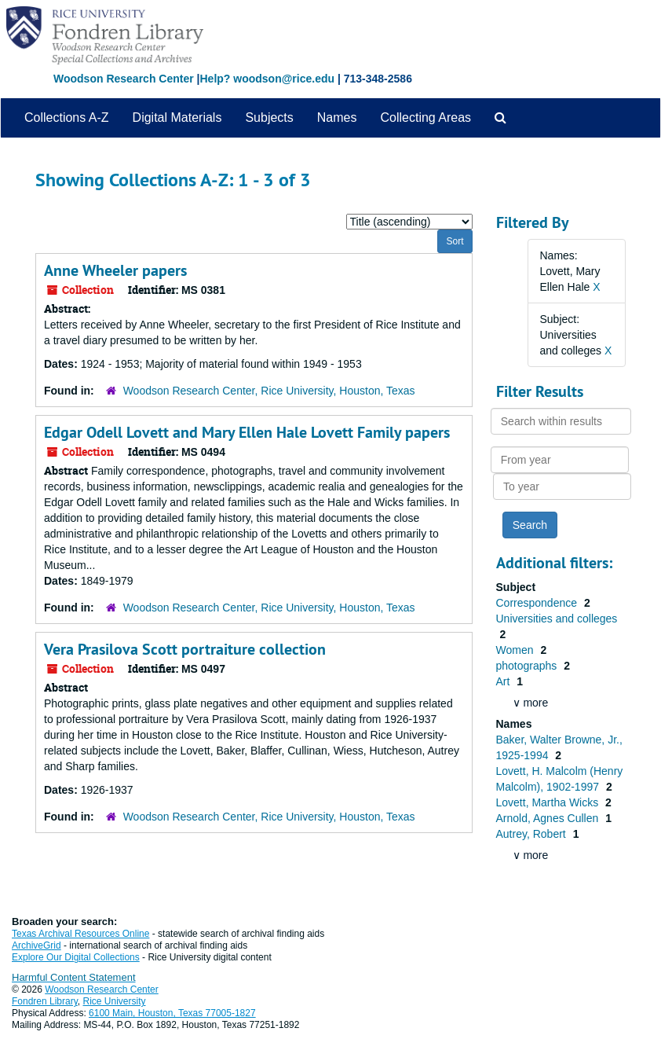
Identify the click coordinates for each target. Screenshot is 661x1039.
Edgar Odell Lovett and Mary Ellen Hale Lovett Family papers (247, 432)
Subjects (269, 117)
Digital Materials (177, 117)
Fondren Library (45, 1001)
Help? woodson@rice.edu (266, 78)
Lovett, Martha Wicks (549, 802)
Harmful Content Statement (74, 977)
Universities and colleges (557, 618)
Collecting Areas (425, 117)
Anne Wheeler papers (115, 270)
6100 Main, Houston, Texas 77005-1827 (172, 1013)
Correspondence (538, 603)
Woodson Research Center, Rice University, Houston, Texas (269, 390)
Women (516, 650)
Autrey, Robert (532, 834)
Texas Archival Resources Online (80, 933)
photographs (528, 665)
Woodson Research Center (123, 78)
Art (504, 681)
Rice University (114, 1001)
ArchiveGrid (36, 945)
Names (337, 117)
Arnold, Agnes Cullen (549, 818)
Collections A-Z (66, 117)
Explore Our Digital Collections (76, 957)
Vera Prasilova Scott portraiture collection (185, 649)
